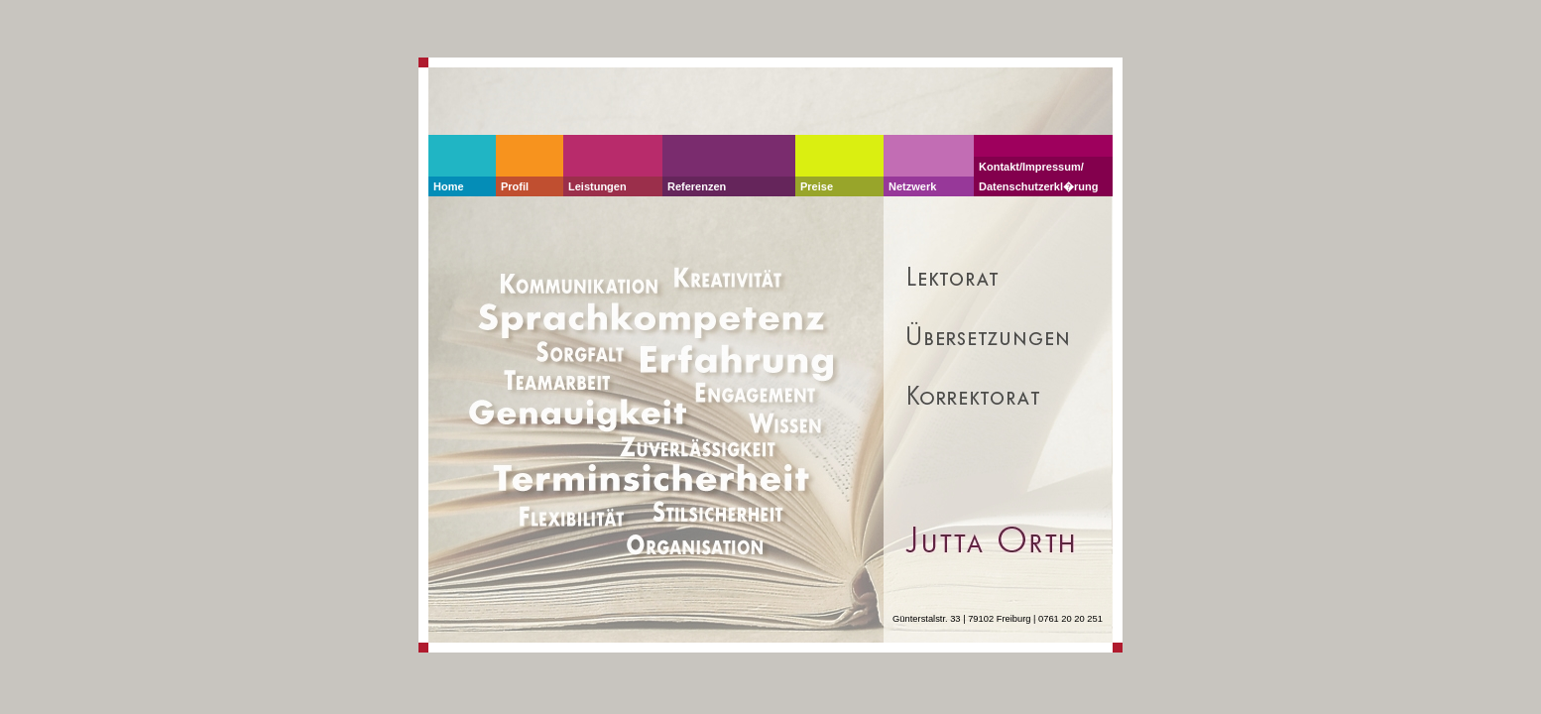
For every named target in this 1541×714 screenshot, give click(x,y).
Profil (515, 186)
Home (448, 186)
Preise (816, 186)
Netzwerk (912, 186)
